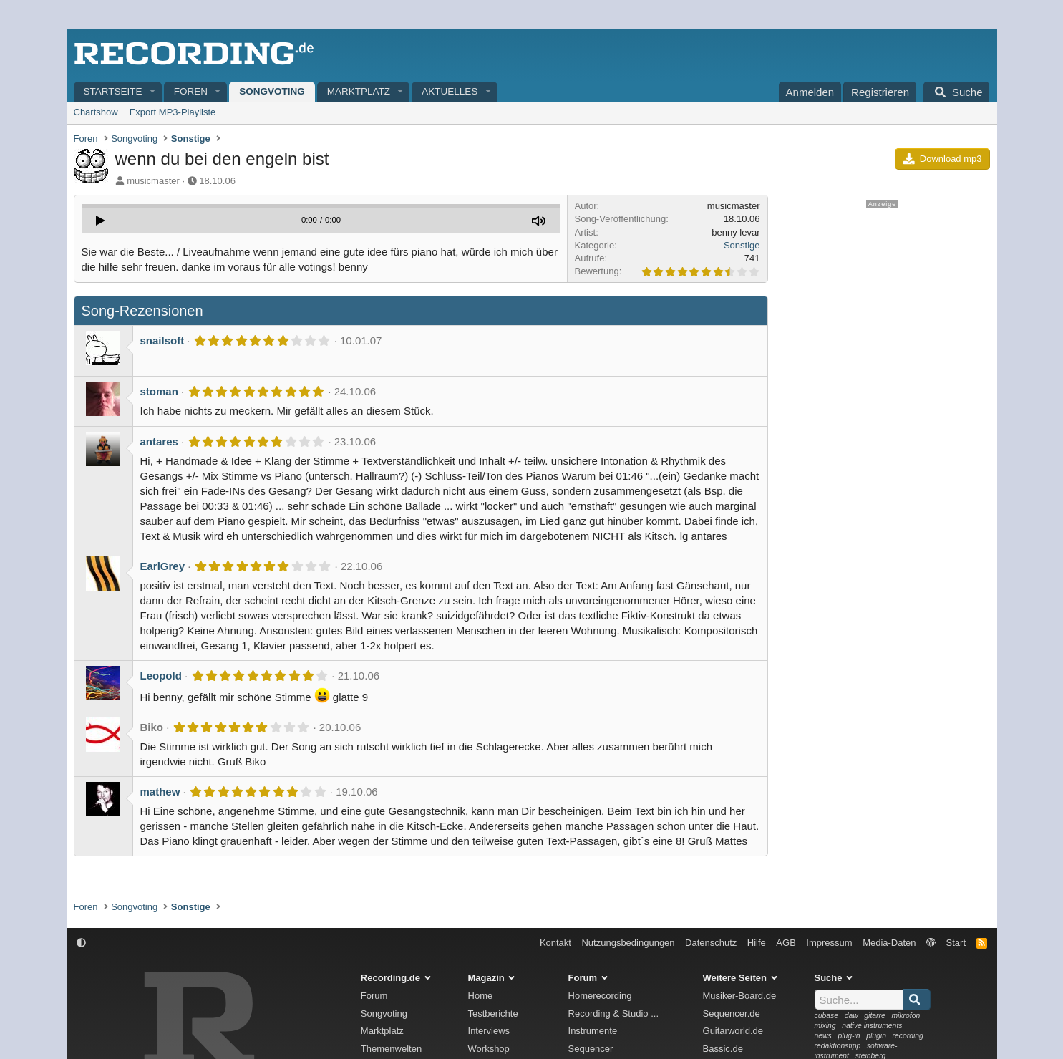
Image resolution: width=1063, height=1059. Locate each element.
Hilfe (756, 942)
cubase (827, 1016)
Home (480, 995)
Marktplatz (358, 91)
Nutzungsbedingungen (627, 942)
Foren (191, 91)
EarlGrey (162, 566)
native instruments (872, 1026)
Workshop (489, 1048)
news (823, 1036)
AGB (785, 942)
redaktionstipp (838, 1046)
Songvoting (272, 91)
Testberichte (493, 1013)
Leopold (161, 675)
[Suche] (956, 92)
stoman (159, 391)
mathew (160, 791)
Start (956, 942)
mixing (825, 1026)
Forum (374, 995)
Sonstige (742, 245)
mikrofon (905, 1016)
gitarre (874, 1016)
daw (851, 1016)
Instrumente (593, 1030)
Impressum (829, 942)
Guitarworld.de (733, 1030)
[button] (152, 92)
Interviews (489, 1030)
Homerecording (600, 995)
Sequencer (590, 1048)
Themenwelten (391, 1048)
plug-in (849, 1036)
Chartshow (96, 112)
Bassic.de (723, 1048)
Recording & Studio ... (613, 1013)
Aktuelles (449, 91)
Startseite (113, 91)
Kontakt (555, 942)
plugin (876, 1036)
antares (159, 441)
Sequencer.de (731, 1013)
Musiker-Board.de (740, 995)
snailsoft (162, 340)
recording (908, 1036)
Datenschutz (711, 942)
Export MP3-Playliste (173, 112)
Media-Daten (889, 942)
